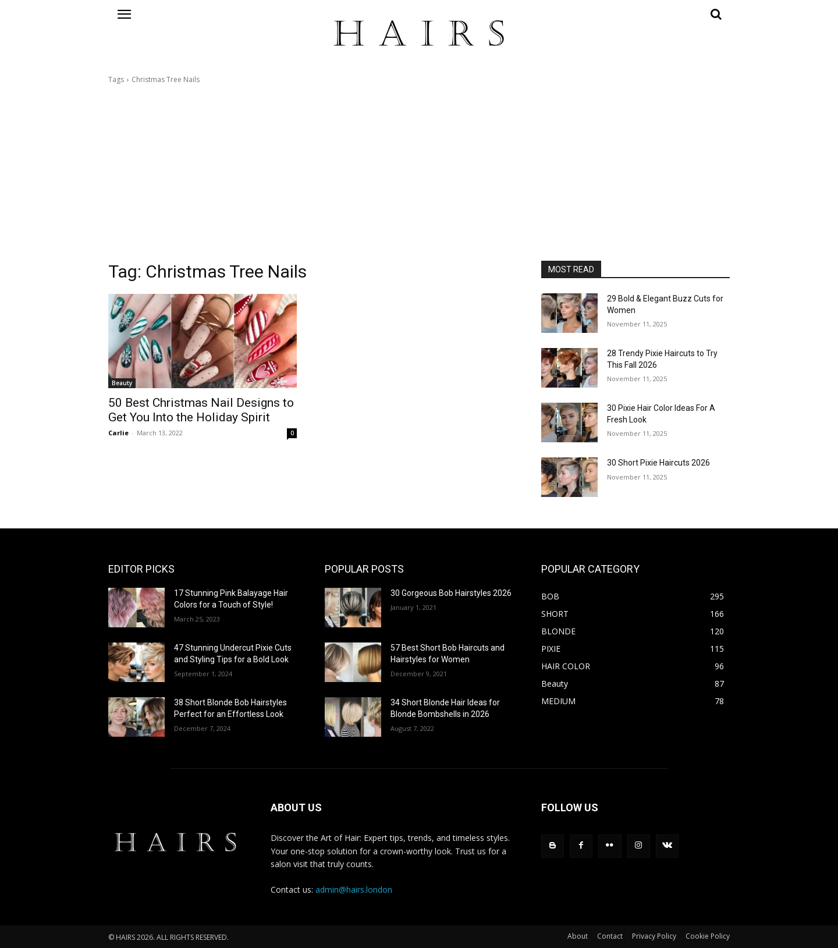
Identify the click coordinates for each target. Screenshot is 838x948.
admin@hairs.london (353, 889)
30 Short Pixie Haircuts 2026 (658, 462)
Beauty (122, 383)
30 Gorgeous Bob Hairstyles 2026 (451, 593)
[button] (635, 14)
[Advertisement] (419, 172)
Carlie (118, 432)
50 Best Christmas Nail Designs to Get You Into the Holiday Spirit (201, 410)
